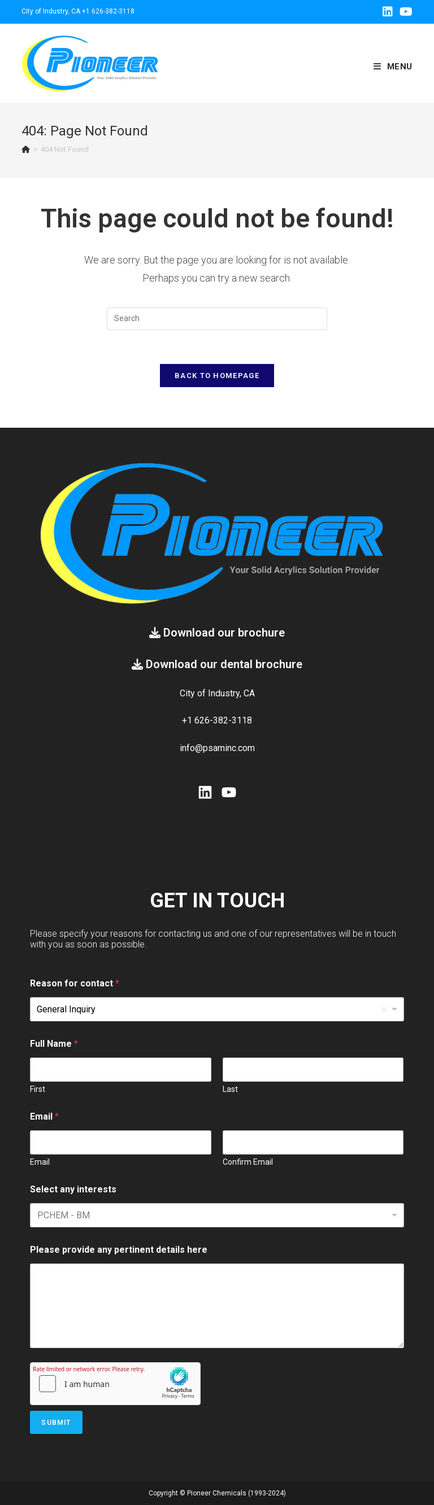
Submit (56, 1423)
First (37, 1089)
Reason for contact (74, 983)
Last (230, 1089)
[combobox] (216, 1215)
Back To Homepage (217, 375)
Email (40, 1161)
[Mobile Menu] (393, 66)
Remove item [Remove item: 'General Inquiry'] (384, 1009)
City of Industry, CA (50, 11)
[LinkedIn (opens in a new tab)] (387, 11)
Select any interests (73, 1189)
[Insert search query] (217, 319)
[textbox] (89, 1215)
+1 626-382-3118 (108, 11)
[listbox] (216, 1009)
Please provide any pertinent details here (118, 1249)
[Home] (25, 149)
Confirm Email (248, 1161)
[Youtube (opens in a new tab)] (404, 11)
